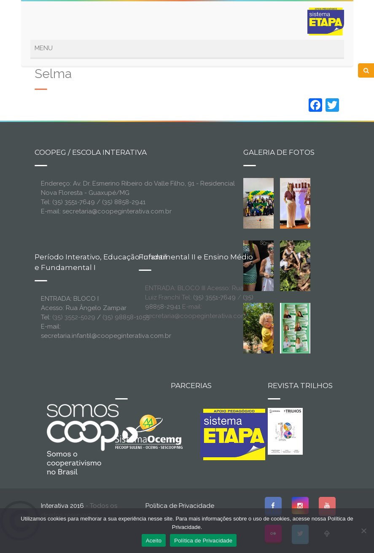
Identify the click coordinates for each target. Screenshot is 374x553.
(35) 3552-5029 (73, 317)
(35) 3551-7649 (214, 297)
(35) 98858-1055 (125, 317)
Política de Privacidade (179, 506)
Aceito (154, 540)
